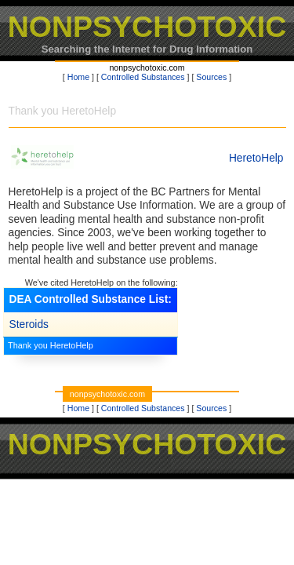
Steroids (29, 324)
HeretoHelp (256, 158)
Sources (211, 77)
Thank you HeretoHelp (50, 345)
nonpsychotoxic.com (146, 67)
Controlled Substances (143, 77)
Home (78, 77)
